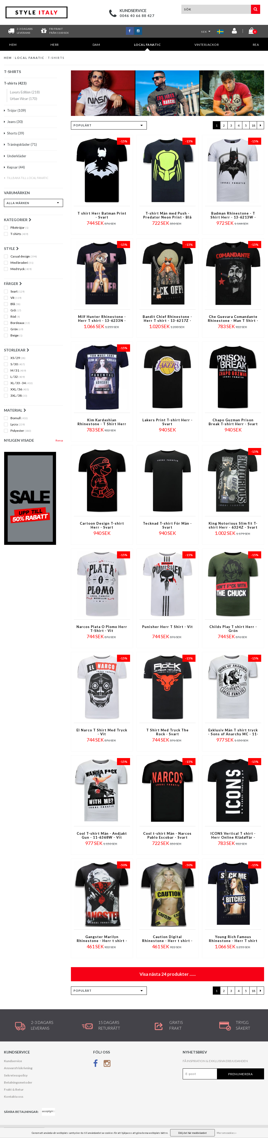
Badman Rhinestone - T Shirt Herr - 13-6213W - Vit (233, 215)
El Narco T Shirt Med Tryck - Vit (101, 732)
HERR (55, 45)
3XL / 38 (18, 395)
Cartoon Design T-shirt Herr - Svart (102, 525)
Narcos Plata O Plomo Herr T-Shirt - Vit (101, 629)
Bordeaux (20, 323)
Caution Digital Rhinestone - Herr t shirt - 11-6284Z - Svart (167, 939)
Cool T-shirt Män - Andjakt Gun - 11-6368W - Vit (102, 835)
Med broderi (22, 263)
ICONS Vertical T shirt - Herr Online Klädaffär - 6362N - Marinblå (233, 836)
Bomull (19, 418)
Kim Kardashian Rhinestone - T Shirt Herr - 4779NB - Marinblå (101, 422)
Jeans (13, 122)
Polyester (20, 431)
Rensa (59, 440)
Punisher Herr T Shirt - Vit (167, 627)
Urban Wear (23, 99)
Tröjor (15, 110)
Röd (15, 316)
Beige (16, 335)
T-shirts (56, 57)
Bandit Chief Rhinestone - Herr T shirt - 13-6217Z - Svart (167, 319)
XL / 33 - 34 (21, 383)
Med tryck (21, 269)
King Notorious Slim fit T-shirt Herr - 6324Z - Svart (233, 525)
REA (256, 45)
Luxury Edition (25, 92)
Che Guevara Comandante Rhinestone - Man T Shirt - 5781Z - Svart (233, 319)
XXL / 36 (19, 389)
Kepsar (14, 167)
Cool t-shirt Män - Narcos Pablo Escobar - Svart (167, 835)
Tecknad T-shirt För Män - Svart (167, 525)
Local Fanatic (147, 47)
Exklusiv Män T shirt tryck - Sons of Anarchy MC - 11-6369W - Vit (233, 732)
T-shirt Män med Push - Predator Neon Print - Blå (167, 215)
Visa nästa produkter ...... (167, 974)
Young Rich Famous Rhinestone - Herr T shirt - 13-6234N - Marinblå (233, 939)
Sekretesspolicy (15, 1075)
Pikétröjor (19, 227)
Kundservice (13, 1061)
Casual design (23, 256)
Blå (15, 304)
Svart (17, 291)
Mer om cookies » (226, 1132)
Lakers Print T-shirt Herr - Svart (167, 422)
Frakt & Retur (14, 1089)
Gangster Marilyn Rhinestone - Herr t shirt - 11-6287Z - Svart (102, 939)
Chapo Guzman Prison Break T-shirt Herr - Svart (233, 422)
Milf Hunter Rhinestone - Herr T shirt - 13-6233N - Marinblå (102, 319)
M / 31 (18, 370)
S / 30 (17, 364)
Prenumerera (240, 1074)
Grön (16, 329)
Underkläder (15, 156)
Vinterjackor (206, 45)
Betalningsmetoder (18, 1082)
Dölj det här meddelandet (192, 1132)
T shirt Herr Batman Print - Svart (101, 215)
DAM (96, 45)
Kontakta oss (13, 1096)
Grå (15, 310)
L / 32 (17, 377)
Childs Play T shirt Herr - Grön (233, 629)
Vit (15, 298)
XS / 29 (17, 358)
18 (253, 125)
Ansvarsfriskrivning (18, 1068)
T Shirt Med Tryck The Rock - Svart (167, 732)
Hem (13, 45)
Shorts (14, 133)
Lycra (17, 424)
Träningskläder (20, 144)
